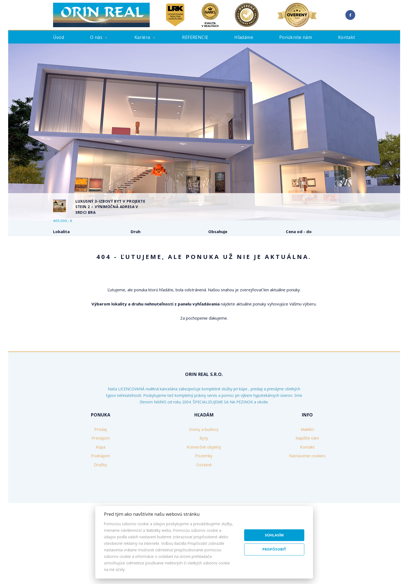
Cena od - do (299, 231)
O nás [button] (96, 37)
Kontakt (346, 37)
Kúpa (126, 260)
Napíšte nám (307, 479)
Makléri (307, 470)
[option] (204, 132)
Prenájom (98, 260)
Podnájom (156, 260)
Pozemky (204, 497)
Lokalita (61, 231)
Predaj (67, 260)
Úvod (58, 37)
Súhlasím (274, 535)
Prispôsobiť (274, 549)
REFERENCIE (195, 37)
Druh (135, 231)
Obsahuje (217, 231)
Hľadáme (243, 37)
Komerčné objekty (204, 488)
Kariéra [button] (142, 37)
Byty (204, 479)
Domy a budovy (204, 470)
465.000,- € (62, 220)
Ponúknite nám (295, 37)
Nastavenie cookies (307, 497)
